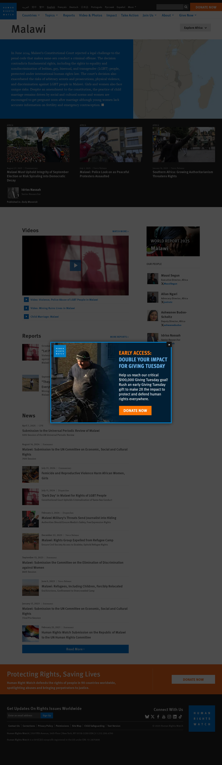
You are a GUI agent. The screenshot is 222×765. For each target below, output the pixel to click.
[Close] (169, 344)
